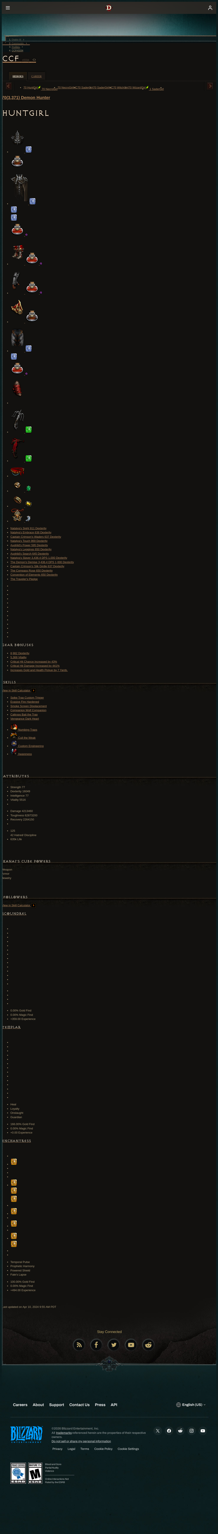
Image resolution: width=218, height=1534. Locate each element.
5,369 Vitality (18, 657)
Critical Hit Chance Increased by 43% (33, 661)
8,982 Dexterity (19, 653)
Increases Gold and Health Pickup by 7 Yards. (39, 670)
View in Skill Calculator (19, 690)
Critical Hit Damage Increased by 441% (35, 665)
